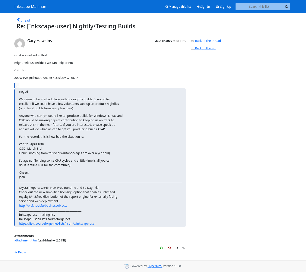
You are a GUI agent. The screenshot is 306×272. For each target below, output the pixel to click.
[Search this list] (259, 6)
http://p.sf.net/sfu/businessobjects (43, 205)
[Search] (286, 6)
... (17, 85)
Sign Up (223, 6)
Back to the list (203, 48)
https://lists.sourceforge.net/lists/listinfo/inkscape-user (57, 223)
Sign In (203, 6)
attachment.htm (25, 240)
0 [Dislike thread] (170, 248)
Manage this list (178, 6)
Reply (20, 252)
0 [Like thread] (163, 248)
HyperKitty (155, 266)
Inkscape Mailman (30, 6)
